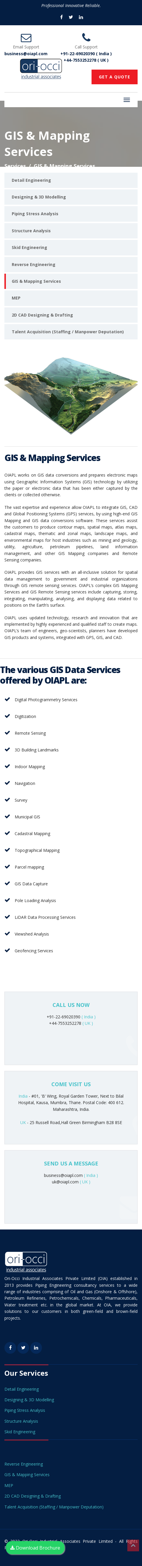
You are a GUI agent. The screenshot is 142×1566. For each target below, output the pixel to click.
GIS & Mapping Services (36, 281)
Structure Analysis (31, 230)
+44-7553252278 (71, 1023)
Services (15, 165)
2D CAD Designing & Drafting (42, 315)
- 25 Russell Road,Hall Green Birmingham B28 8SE (71, 1122)
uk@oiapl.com (71, 1182)
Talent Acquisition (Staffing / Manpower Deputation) (68, 331)
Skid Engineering (29, 247)
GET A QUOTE (114, 77)
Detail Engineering (31, 180)
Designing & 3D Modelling (39, 197)
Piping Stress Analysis (35, 213)
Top (133, 1545)
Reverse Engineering (33, 264)
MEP (16, 298)
